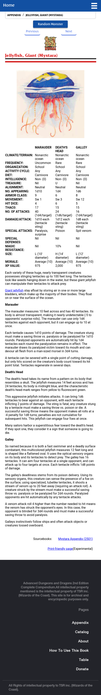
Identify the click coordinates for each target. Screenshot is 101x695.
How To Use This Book (69, 650)
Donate (82, 669)
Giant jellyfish (14, 290)
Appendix (80, 623)
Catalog (82, 632)
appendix (14, 15)
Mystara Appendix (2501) (75, 539)
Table (84, 660)
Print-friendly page (60, 549)
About (83, 641)
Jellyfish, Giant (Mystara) (44, 15)
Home (9, 5)
